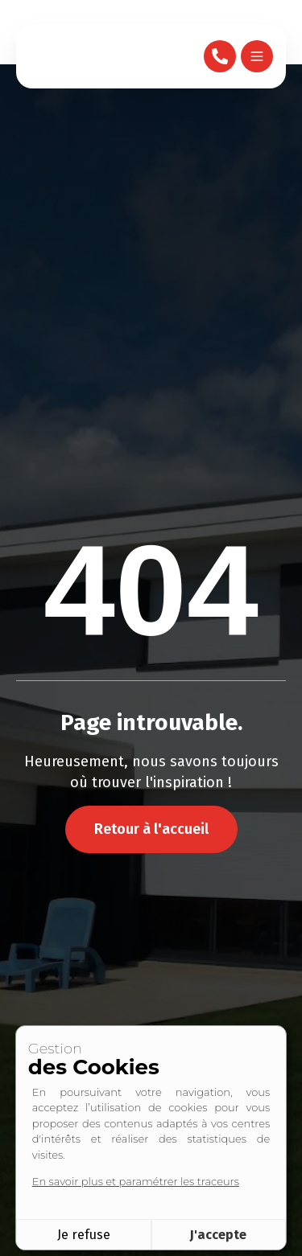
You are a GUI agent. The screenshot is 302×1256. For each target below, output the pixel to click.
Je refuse (83, 1234)
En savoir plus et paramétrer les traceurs (135, 1181)
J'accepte (218, 1234)
